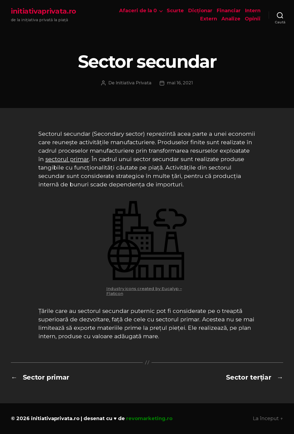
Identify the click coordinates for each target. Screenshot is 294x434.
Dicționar (200, 11)
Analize (230, 19)
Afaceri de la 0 (138, 11)
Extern (208, 19)
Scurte (175, 11)
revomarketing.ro (149, 418)
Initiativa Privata (133, 82)
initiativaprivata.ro (43, 11)
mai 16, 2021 (180, 82)
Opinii (253, 19)
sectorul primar (67, 159)
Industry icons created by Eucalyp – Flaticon (144, 291)
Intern (253, 11)
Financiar (229, 11)
